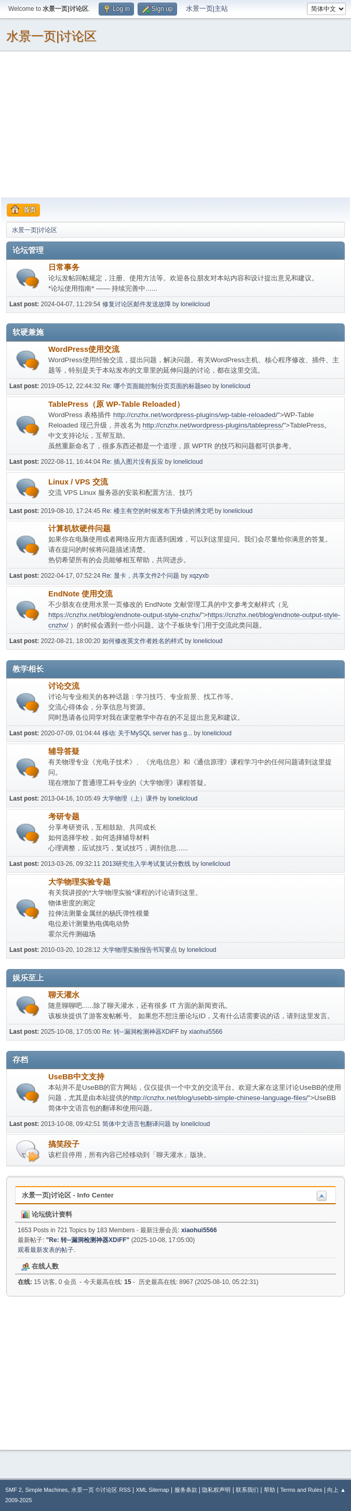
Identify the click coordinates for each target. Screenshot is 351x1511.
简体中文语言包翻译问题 (136, 1124)
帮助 (269, 1490)
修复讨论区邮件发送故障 (136, 304)
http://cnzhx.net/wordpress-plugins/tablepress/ (212, 425)
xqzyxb (199, 575)
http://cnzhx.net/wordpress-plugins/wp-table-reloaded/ (195, 415)
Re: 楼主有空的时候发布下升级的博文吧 (157, 511)
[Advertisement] (175, 123)
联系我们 (247, 1490)
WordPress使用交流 (83, 349)
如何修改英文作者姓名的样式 (142, 641)
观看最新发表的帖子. (46, 1249)
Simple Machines (46, 1490)
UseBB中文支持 (76, 1077)
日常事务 (63, 267)
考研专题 (63, 816)
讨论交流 (63, 686)
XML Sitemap (152, 1490)
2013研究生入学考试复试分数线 (146, 863)
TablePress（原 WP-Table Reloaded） (116, 404)
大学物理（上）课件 (130, 798)
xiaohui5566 (206, 1031)
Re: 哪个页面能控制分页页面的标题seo (156, 386)
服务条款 (185, 1490)
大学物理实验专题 (79, 882)
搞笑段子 (63, 1144)
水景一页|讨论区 (51, 36)
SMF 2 (13, 1490)
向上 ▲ (336, 1490)
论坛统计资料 (46, 1214)
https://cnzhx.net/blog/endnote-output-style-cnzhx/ (124, 615)
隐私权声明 (216, 1490)
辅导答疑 (63, 751)
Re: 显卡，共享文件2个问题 (141, 575)
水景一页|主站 (207, 8)
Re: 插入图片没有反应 (133, 461)
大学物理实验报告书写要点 (139, 949)
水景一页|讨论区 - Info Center (68, 1195)
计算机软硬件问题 (79, 528)
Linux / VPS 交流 (78, 482)
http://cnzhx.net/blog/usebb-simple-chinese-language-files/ (218, 1098)
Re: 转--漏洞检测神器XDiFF (140, 1031)
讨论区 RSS (115, 1490)
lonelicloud (195, 304)
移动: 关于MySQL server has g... (147, 733)
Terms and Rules (301, 1490)
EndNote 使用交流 (80, 594)
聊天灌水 (63, 995)
